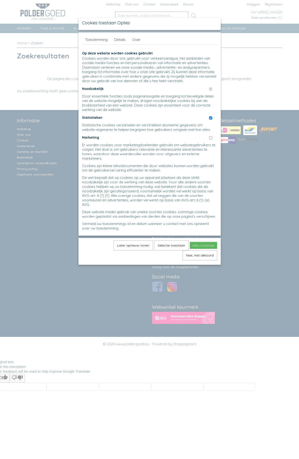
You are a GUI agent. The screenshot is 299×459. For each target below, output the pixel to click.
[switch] (210, 89)
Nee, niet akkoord (200, 255)
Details (120, 39)
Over (136, 39)
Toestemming (96, 39)
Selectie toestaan (171, 245)
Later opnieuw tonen (133, 245)
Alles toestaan (203, 245)
